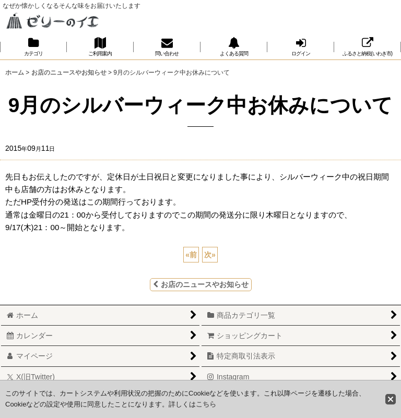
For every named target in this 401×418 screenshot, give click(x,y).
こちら (206, 404)
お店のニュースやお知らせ (201, 284)
